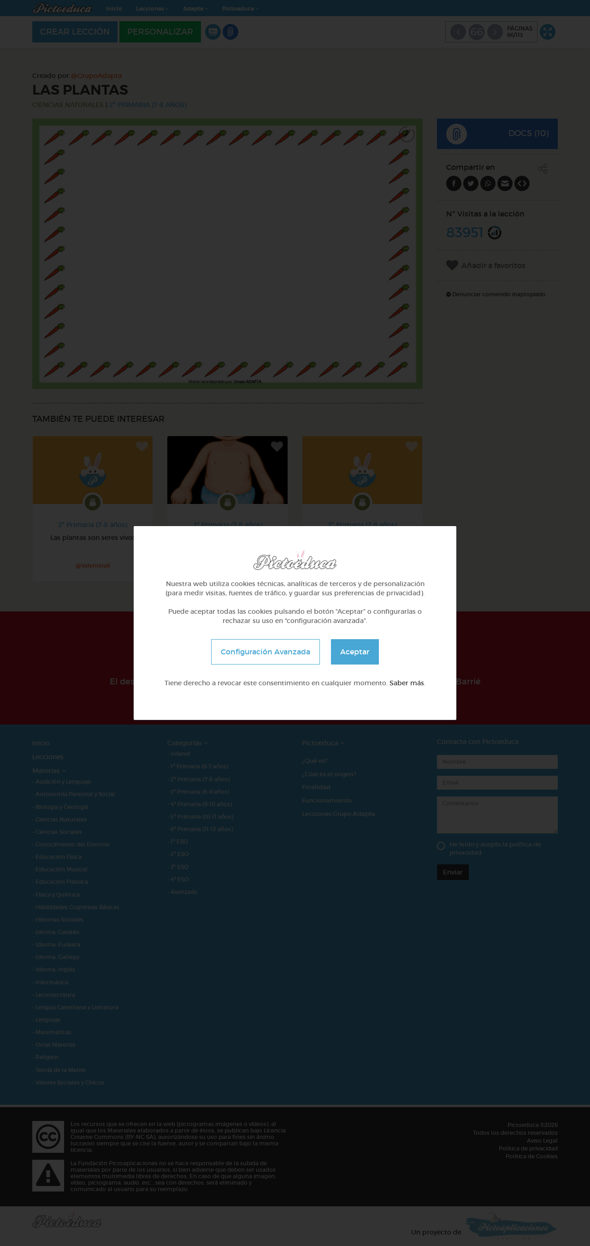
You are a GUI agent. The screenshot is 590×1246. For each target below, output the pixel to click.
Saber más (406, 683)
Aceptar (355, 651)
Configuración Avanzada (265, 651)
